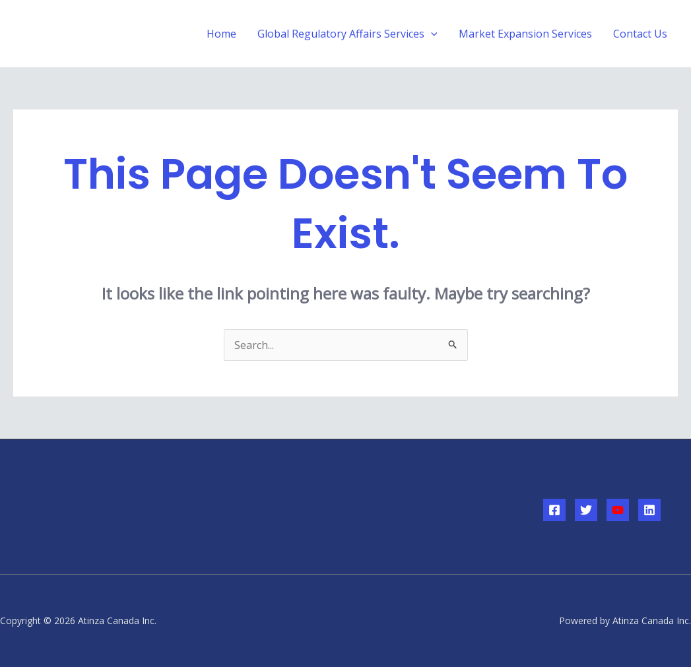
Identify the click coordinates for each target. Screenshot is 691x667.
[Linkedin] (649, 510)
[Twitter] (586, 510)
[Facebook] (554, 510)
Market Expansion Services (525, 33)
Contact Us (640, 33)
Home (221, 33)
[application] (431, 33)
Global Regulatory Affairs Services (347, 33)
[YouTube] (618, 510)
